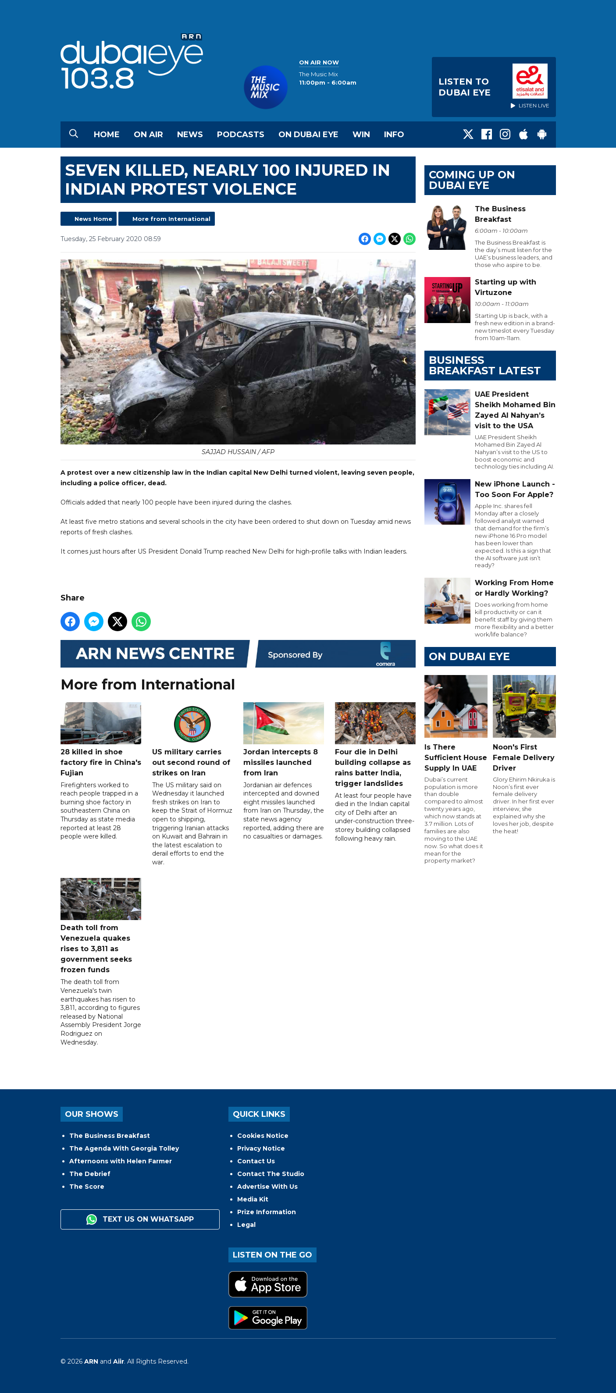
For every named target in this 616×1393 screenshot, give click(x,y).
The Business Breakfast (109, 1136)
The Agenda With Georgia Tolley (124, 1148)
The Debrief (89, 1174)
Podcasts (240, 134)
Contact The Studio (270, 1174)
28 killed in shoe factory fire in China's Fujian (101, 739)
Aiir (118, 1361)
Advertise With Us (267, 1186)
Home (107, 134)
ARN (91, 1361)
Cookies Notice (262, 1136)
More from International (171, 218)
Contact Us (256, 1161)
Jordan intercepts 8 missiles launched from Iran (283, 739)
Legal (246, 1225)
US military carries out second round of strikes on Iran (192, 739)
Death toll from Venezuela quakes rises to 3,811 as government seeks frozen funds (101, 926)
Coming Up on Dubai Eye (472, 180)
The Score (86, 1186)
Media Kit (252, 1199)
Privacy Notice (261, 1148)
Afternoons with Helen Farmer (120, 1161)
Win (361, 134)
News (190, 134)
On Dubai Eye (308, 134)
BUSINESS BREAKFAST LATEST (485, 365)
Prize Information (266, 1212)
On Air (148, 134)
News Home (93, 218)
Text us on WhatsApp (140, 1219)
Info (394, 134)
